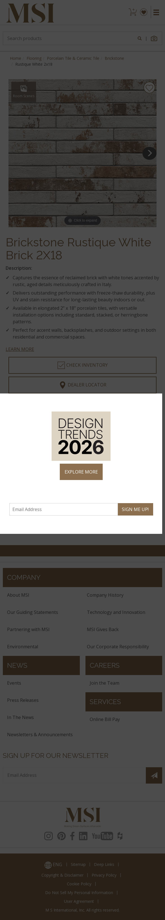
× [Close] (155, 400)
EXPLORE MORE (81, 472)
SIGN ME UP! (135, 509)
